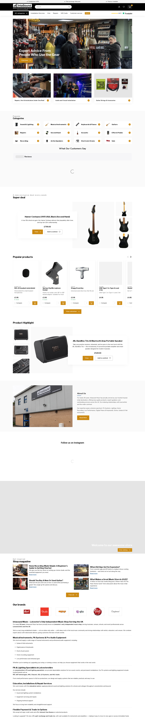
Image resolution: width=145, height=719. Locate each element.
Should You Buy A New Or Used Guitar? (46, 547)
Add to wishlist (53, 198)
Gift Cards (64, 13)
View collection (72, 277)
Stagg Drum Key (77, 254)
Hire (48, 13)
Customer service (76, 13)
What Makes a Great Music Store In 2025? (109, 546)
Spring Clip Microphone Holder (52, 255)
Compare (19, 269)
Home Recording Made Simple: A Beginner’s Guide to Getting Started (48, 533)
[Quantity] (30, 269)
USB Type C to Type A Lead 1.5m (109, 255)
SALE (87, 13)
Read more (32, 541)
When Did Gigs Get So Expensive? (105, 533)
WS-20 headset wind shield (24, 254)
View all (72, 561)
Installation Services (38, 13)
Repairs (55, 13)
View (38, 198)
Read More (83, 384)
